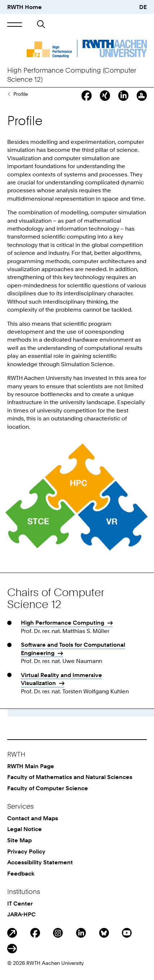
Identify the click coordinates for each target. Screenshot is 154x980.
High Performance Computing (62, 622)
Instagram (58, 933)
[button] (14, 24)
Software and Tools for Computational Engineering (73, 648)
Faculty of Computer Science (47, 788)
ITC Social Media (12, 949)
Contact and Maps (32, 818)
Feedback (21, 873)
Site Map (19, 840)
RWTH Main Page (30, 766)
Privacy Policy (26, 851)
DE (143, 6)
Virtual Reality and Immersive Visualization (61, 678)
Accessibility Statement (40, 862)
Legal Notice (24, 829)
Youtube (127, 933)
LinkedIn (81, 933)
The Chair (8, 94)
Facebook (35, 933)
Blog (12, 933)
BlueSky (104, 933)
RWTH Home (24, 6)
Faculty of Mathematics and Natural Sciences (69, 776)
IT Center (20, 903)
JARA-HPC (21, 914)
